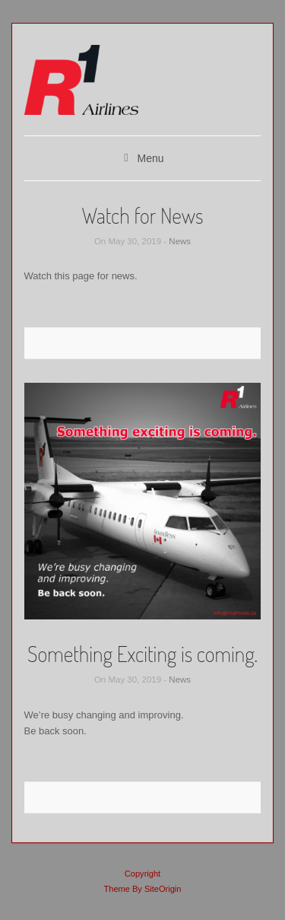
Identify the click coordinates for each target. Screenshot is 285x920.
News (180, 241)
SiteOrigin (163, 888)
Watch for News (142, 215)
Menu (150, 158)
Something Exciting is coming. (142, 653)
